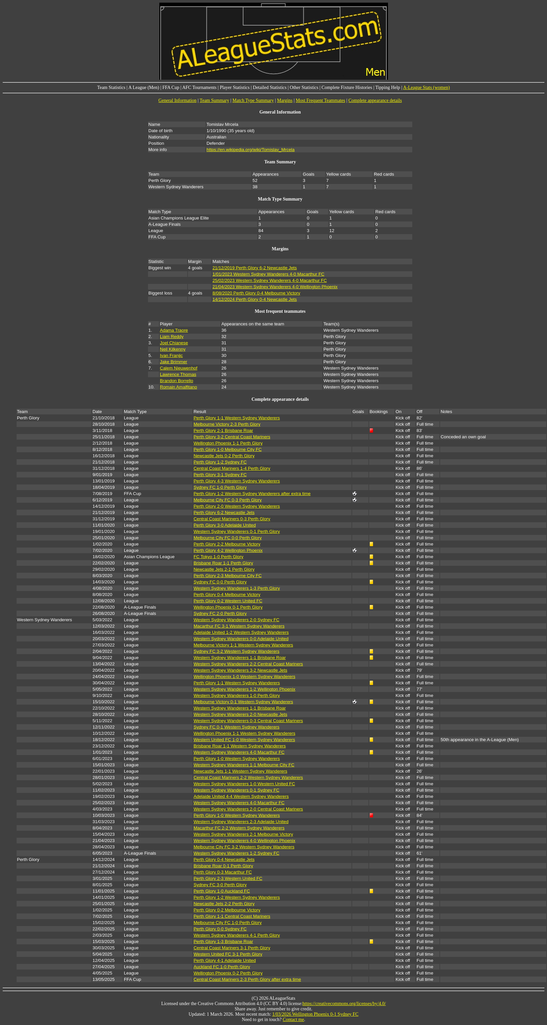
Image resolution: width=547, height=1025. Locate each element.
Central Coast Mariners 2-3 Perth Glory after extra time (247, 979)
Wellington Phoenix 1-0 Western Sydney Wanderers (244, 676)
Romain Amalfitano (178, 386)
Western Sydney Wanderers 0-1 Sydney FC (236, 790)
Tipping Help (387, 87)
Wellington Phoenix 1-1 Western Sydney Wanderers (244, 733)
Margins (284, 100)
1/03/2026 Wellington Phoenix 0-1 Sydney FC (315, 1014)
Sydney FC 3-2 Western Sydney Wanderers (236, 651)
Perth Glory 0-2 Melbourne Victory (227, 909)
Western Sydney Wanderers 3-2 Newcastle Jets (240, 670)
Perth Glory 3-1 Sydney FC (220, 474)
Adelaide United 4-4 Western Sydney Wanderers (241, 796)
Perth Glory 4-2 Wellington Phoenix (228, 550)
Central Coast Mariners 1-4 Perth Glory (232, 468)
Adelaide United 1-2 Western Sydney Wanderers (241, 632)
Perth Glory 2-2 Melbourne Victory (227, 544)
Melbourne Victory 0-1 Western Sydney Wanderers (243, 701)
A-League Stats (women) (426, 87)
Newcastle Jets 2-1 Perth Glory (224, 569)
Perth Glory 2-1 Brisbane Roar (223, 430)
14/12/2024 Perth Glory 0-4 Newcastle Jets (254, 299)
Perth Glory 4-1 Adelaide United (225, 960)
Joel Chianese (174, 342)
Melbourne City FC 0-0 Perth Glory (228, 537)
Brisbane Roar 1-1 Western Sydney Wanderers (240, 745)
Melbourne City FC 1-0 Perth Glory (228, 922)
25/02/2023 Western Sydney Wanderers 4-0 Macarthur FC (269, 280)
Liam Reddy (172, 336)
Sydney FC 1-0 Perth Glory (220, 487)
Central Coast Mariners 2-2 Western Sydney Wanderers (248, 777)
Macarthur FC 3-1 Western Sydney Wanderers (239, 626)
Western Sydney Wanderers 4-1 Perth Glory (237, 935)
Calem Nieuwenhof (178, 368)
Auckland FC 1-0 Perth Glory (222, 966)
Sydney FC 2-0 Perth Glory (220, 613)
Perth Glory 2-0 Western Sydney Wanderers (237, 506)
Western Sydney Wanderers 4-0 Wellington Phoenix (244, 840)
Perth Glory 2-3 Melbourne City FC (228, 575)
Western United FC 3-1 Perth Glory (228, 954)
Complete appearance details (375, 100)
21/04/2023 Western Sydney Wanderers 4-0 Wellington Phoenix (275, 286)
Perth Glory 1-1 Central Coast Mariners (232, 916)
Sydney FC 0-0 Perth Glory (220, 581)
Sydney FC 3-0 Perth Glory (220, 884)
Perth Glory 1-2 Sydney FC (220, 462)
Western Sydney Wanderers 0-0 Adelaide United (241, 638)
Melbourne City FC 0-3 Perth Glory (228, 499)
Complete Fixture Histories (347, 87)
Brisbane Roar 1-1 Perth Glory (223, 562)
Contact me (293, 1019)
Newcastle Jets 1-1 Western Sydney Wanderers (240, 771)
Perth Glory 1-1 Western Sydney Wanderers (237, 417)
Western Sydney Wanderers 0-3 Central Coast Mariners (248, 720)
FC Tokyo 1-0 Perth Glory (218, 556)
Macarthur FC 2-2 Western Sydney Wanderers (239, 827)
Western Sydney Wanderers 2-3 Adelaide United (241, 821)
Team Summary (214, 100)
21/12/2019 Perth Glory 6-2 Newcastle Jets (254, 267)
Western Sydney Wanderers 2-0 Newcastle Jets (240, 714)
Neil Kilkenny (173, 349)
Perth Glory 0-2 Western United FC (228, 600)
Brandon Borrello (176, 380)
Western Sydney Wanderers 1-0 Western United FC (244, 783)
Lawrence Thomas (178, 374)
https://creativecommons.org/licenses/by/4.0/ (344, 1003)
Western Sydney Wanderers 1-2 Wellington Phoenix (244, 689)
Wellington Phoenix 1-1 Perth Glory (228, 443)
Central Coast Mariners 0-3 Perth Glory (232, 518)
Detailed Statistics (269, 87)
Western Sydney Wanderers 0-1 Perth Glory (237, 531)
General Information (177, 100)
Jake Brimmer (173, 361)
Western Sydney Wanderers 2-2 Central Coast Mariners (248, 663)
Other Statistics (304, 87)
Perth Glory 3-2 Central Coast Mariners (232, 436)
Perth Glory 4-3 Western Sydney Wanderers (237, 480)
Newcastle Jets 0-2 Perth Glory (224, 455)
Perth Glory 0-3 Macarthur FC (223, 872)
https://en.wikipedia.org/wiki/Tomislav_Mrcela (250, 149)
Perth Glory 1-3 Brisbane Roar (223, 941)
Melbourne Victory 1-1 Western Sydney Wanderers (243, 644)
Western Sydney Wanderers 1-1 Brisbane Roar (240, 657)
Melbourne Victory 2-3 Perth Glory (227, 424)
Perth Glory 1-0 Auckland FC (222, 891)
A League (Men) (143, 87)
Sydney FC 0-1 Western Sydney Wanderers (236, 727)
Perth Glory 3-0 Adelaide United (225, 525)
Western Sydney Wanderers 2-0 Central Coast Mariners (248, 809)
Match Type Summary (253, 100)
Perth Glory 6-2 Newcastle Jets (224, 512)
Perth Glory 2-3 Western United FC (228, 878)
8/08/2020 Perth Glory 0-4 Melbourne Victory (256, 293)
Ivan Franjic (171, 355)
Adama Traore (174, 330)
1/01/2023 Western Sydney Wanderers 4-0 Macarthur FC (268, 274)
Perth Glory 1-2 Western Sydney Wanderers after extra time (252, 493)
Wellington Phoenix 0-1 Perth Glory (228, 607)
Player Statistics (235, 87)
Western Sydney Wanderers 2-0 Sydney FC (236, 619)
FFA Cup (170, 87)
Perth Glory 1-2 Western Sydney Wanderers (237, 897)
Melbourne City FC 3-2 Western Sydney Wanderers (244, 846)
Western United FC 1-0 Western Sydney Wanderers (244, 739)
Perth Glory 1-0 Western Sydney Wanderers (237, 758)
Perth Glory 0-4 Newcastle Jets (224, 859)
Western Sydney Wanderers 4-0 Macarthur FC (239, 752)
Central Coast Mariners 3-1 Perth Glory (232, 947)
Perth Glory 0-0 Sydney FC (220, 928)
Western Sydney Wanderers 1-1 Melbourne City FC (244, 764)
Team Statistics (111, 87)
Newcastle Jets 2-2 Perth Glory (224, 903)
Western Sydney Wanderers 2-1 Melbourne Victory (243, 834)
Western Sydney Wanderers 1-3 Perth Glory (237, 588)
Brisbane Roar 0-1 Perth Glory (223, 865)
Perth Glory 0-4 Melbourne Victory (227, 594)
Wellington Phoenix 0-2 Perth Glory (228, 973)
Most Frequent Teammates (320, 100)
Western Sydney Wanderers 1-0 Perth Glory (237, 695)
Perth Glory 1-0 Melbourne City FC (228, 449)
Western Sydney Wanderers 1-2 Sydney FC (236, 853)
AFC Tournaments (199, 87)
